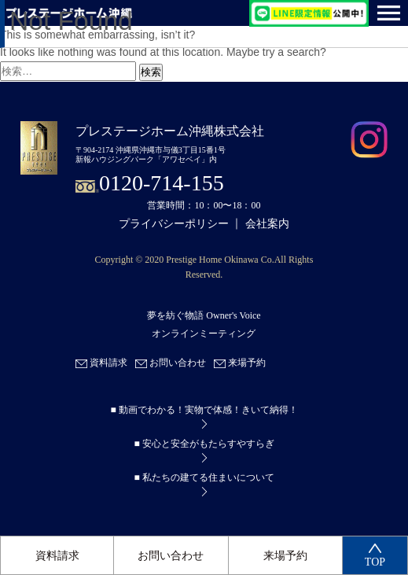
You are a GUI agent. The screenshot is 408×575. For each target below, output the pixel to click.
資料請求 (57, 556)
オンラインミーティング (203, 333)
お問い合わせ (171, 556)
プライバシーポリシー (174, 224)
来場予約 (285, 556)
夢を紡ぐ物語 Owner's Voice (203, 316)
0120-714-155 (161, 183)
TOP (375, 556)
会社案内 (267, 224)
